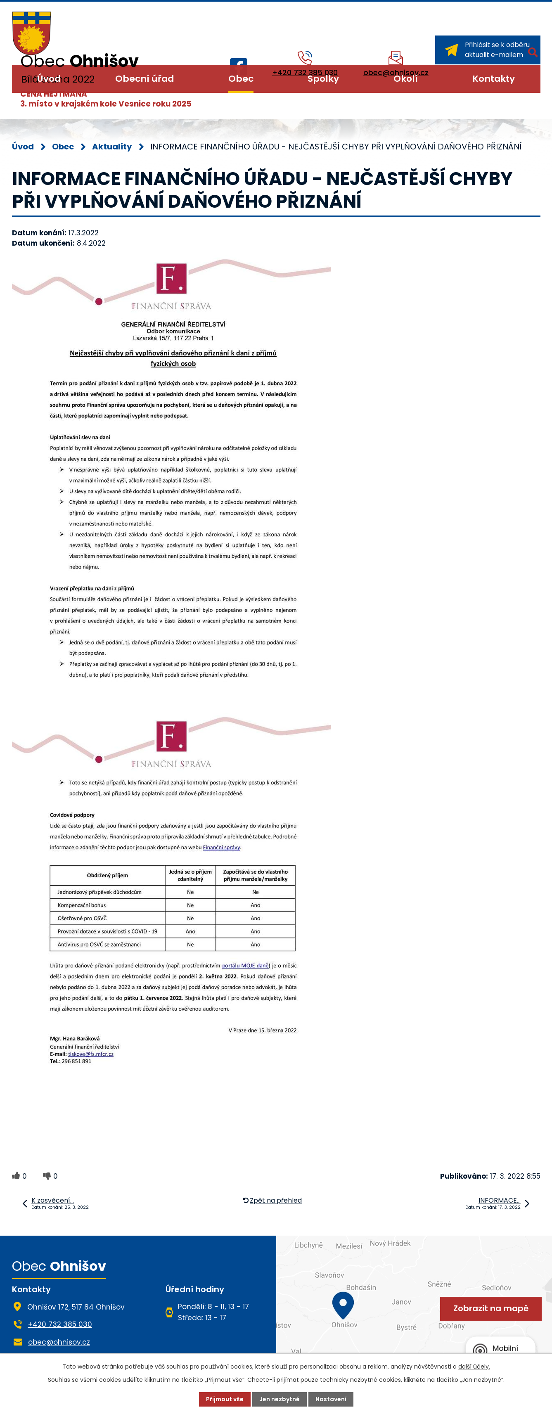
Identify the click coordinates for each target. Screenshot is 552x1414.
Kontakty (493, 78)
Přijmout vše (225, 1399)
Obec (240, 78)
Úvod (49, 78)
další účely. (474, 1366)
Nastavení (330, 1399)
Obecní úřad (144, 78)
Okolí (405, 78)
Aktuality (112, 146)
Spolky (323, 78)
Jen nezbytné (279, 1399)
